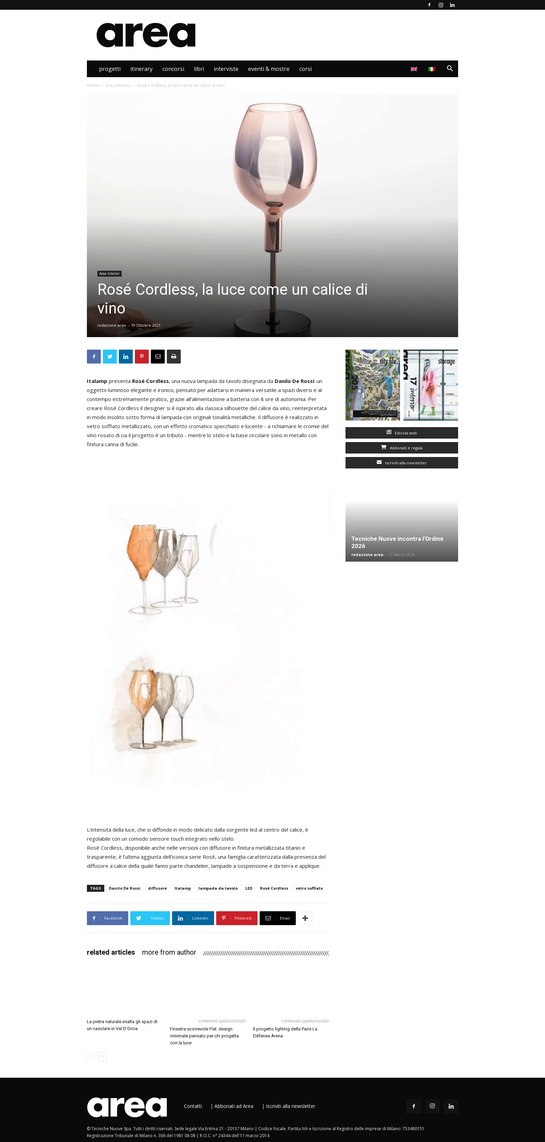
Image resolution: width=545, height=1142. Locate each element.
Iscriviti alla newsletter (402, 462)
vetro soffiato (309, 888)
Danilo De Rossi (124, 888)
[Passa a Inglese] (415, 68)
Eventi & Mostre (269, 69)
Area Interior (348, 68)
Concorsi (173, 69)
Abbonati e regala (402, 447)
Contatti (193, 1106)
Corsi (305, 69)
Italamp (182, 888)
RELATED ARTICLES (111, 952)
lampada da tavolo (218, 888)
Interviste (226, 69)
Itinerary (141, 69)
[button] (449, 69)
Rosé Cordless (274, 888)
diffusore (157, 888)
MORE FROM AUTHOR (169, 952)
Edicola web (402, 432)
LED (248, 888)
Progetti (110, 69)
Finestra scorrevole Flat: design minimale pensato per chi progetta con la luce (204, 1035)
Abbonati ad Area (233, 1106)
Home (93, 85)
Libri (199, 69)
